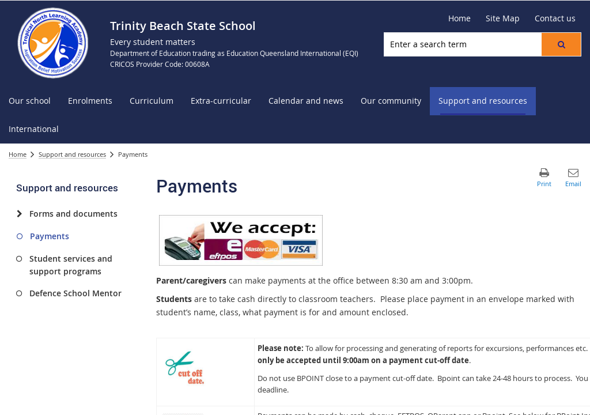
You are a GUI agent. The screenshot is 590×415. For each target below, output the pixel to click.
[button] (561, 44)
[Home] (459, 18)
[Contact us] (555, 18)
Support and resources (72, 154)
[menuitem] (29, 101)
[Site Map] (502, 18)
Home (18, 154)
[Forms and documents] (19, 213)
